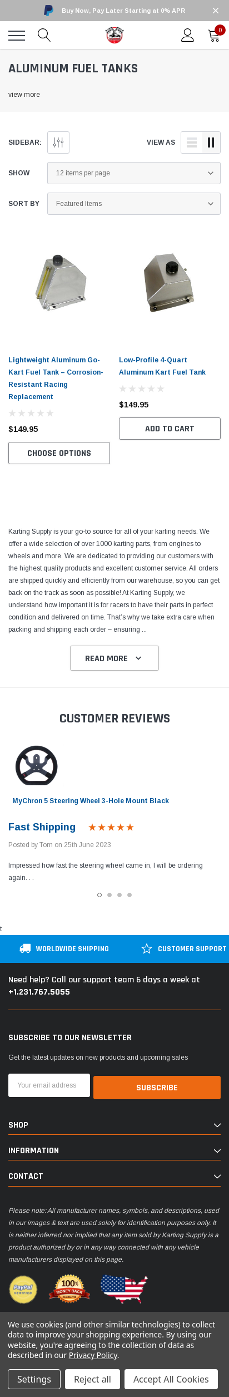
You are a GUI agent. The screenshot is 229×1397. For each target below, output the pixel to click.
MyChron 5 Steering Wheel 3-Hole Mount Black (90, 801)
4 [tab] (129, 895)
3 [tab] (119, 895)
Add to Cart (170, 429)
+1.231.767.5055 (39, 992)
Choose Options (59, 453)
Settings (34, 1379)
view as (161, 142)
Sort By (23, 204)
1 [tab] (99, 895)
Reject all (92, 1379)
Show (18, 173)
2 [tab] (109, 895)
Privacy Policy (93, 1355)
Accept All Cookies (171, 1379)
